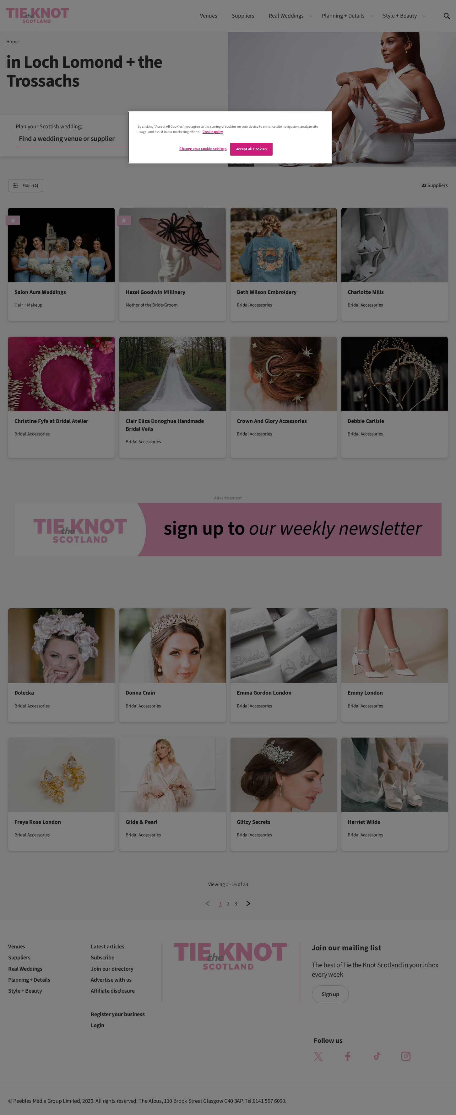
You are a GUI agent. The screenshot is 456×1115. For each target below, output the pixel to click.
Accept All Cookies (251, 149)
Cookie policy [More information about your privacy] (213, 132)
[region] (230, 137)
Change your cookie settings (202, 149)
